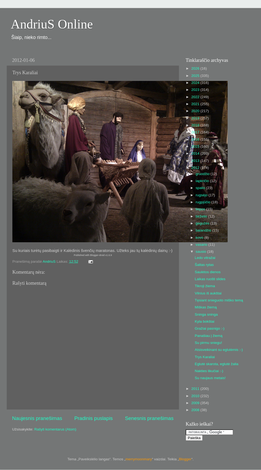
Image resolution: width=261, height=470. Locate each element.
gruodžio (203, 174)
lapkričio (203, 181)
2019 (195, 118)
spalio (201, 188)
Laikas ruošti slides (210, 279)
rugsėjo (202, 195)
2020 (195, 111)
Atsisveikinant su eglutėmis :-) (219, 350)
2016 (195, 139)
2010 (195, 396)
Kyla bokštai (204, 321)
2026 (195, 68)
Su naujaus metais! (210, 378)
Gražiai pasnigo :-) (209, 328)
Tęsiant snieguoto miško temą (219, 300)
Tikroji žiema (205, 286)
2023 (195, 90)
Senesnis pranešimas (149, 418)
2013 (195, 161)
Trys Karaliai (205, 357)
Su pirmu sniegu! (208, 343)
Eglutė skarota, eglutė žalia (216, 364)
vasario (202, 245)
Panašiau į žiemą (209, 336)
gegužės (203, 223)
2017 (195, 132)
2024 (195, 83)
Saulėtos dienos (208, 272)
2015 (195, 146)
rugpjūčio (203, 202)
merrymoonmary (138, 459)
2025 (195, 76)
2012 (195, 168)
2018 (195, 125)
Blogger (185, 459)
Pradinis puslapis (93, 418)
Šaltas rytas (204, 265)
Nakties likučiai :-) (209, 371)
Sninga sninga (206, 314)
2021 (195, 104)
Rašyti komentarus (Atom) (55, 429)
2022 (195, 97)
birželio (202, 216)
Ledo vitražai (205, 258)
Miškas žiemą (206, 307)
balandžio (204, 230)
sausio (201, 252)
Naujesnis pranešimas (37, 418)
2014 (195, 153)
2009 (195, 403)
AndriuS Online (52, 24)
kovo (200, 238)
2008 (195, 410)
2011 (195, 389)
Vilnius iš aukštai (208, 293)
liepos (201, 209)
